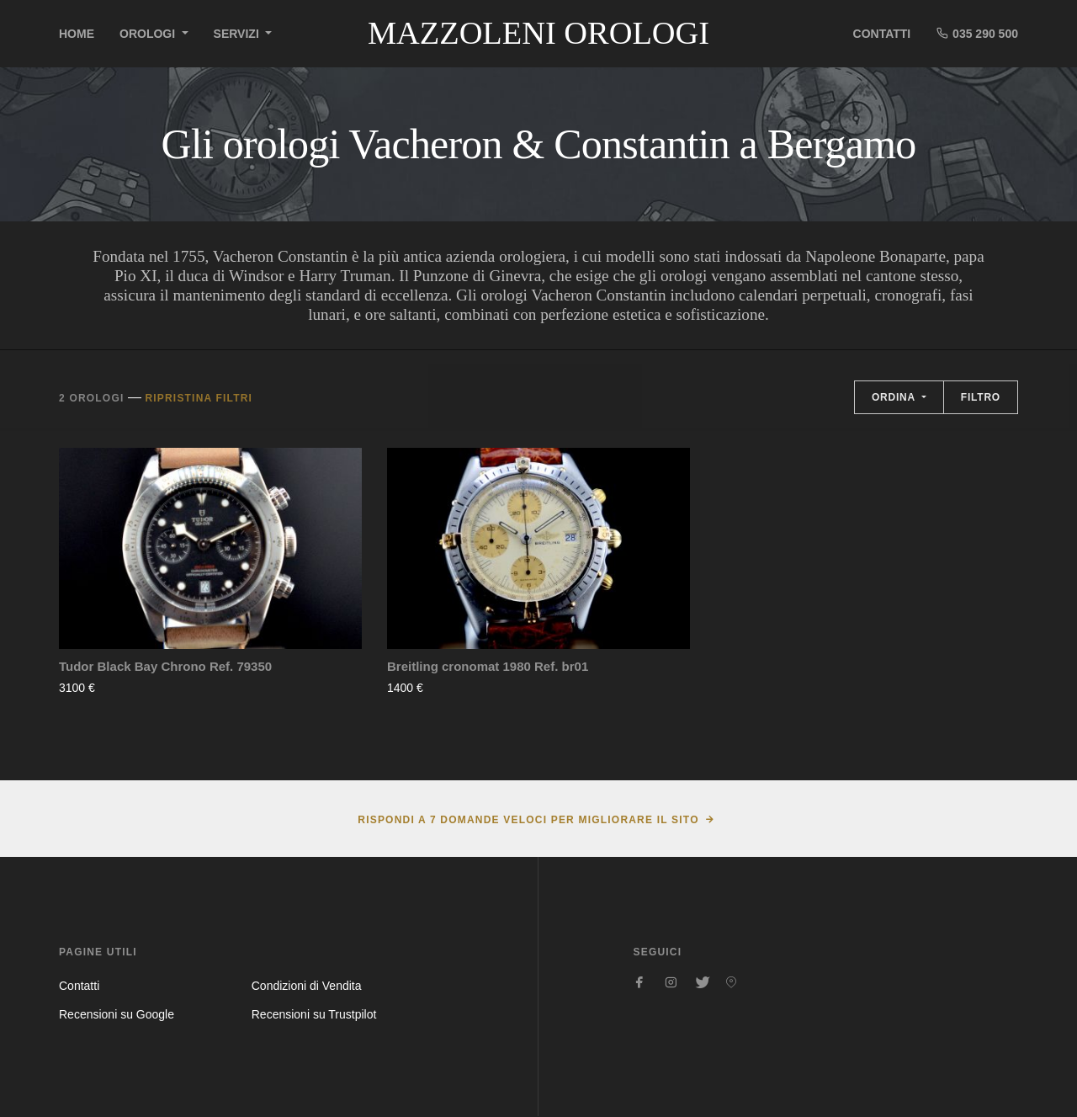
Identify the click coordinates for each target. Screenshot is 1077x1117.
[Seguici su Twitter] (701, 982)
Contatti (882, 33)
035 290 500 (977, 33)
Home (76, 33)
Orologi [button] (148, 33)
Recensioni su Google (116, 1014)
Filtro (980, 397)
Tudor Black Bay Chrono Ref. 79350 (165, 666)
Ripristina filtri (198, 398)
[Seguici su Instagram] (670, 982)
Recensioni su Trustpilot (314, 1014)
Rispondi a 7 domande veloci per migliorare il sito (528, 820)
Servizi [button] (238, 33)
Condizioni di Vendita (307, 985)
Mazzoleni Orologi (538, 33)
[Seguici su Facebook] (640, 982)
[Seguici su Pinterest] (731, 982)
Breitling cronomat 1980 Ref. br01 (487, 666)
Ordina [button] (895, 397)
